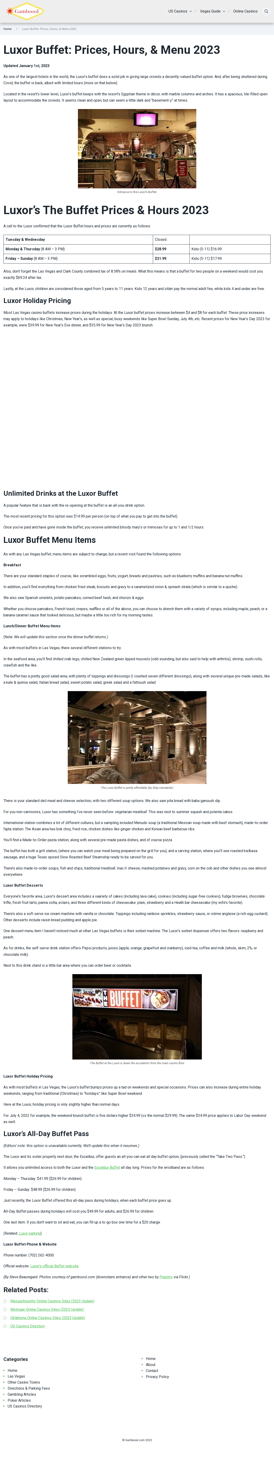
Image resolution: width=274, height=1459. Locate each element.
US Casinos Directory (25, 1406)
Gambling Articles (22, 1394)
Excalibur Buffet (107, 1167)
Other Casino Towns (24, 1382)
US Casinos (178, 11)
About (150, 1364)
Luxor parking (29, 1233)
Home (7, 29)
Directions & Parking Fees (29, 1388)
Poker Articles (19, 1400)
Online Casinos (245, 11)
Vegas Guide (210, 11)
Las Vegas (16, 1376)
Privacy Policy (157, 1377)
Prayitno (166, 1277)
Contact (152, 1371)
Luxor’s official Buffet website (54, 1266)
